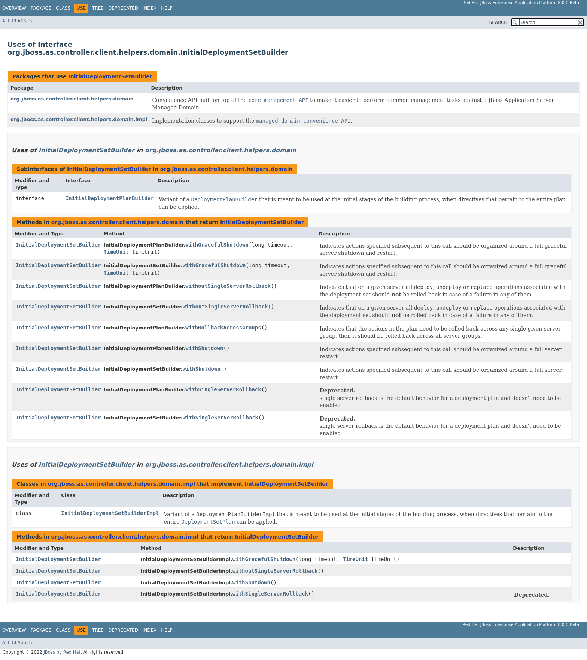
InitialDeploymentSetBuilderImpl (110, 513)
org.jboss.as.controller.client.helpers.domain (72, 99)
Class (63, 8)
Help (167, 8)
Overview (14, 8)
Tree (98, 8)
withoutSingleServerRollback (228, 286)
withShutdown (204, 348)
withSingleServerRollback (223, 389)
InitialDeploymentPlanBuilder (110, 198)
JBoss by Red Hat (61, 652)
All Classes (17, 21)
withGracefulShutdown (217, 245)
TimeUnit (116, 252)
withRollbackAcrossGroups (223, 328)
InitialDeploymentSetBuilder (110, 76)
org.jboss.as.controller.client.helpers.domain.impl (78, 119)
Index (150, 8)
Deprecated (123, 8)
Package (41, 8)
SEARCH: (499, 22)
